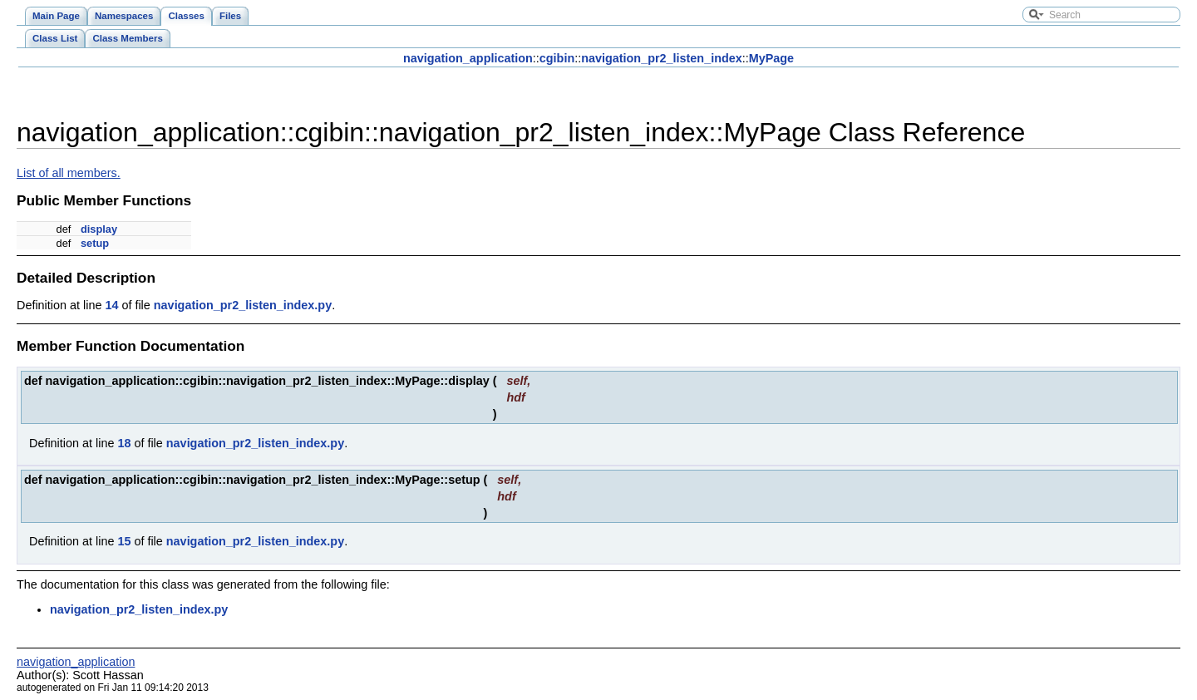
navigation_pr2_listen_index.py (243, 305)
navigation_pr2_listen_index (661, 58)
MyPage (771, 58)
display (99, 229)
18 (124, 443)
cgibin (556, 58)
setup (95, 243)
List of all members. (69, 173)
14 (111, 305)
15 (124, 541)
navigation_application (468, 58)
